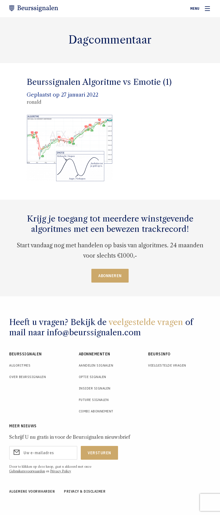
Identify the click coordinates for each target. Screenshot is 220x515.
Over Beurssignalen (27, 377)
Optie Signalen (92, 377)
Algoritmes (19, 365)
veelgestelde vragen (146, 322)
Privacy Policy (60, 471)
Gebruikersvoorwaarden (27, 471)
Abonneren (110, 275)
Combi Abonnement (96, 411)
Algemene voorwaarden (32, 491)
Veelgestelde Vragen (167, 365)
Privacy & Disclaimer (84, 491)
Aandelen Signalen (96, 365)
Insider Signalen (95, 388)
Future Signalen (94, 399)
